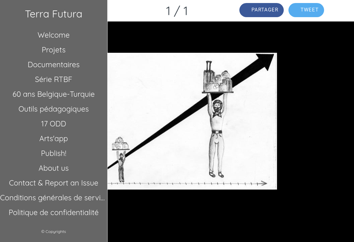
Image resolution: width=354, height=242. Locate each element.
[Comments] (343, 11)
